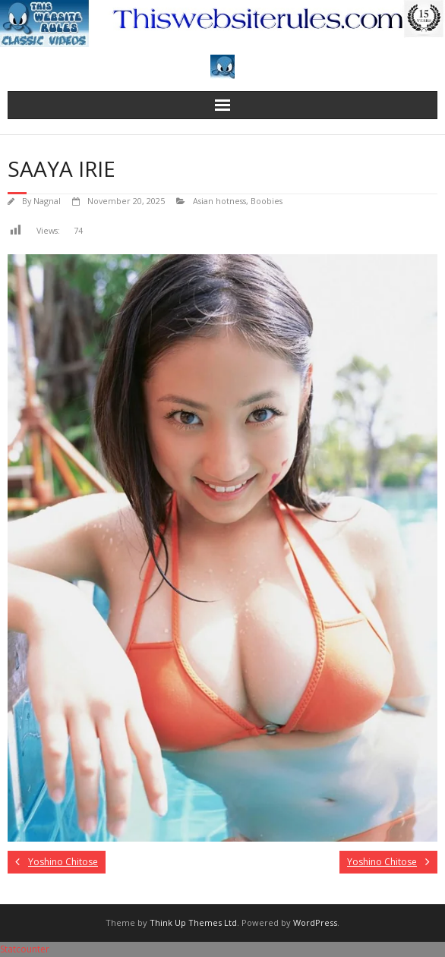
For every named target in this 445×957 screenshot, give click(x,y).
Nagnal (47, 200)
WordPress (315, 922)
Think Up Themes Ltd (193, 922)
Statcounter (24, 949)
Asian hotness (219, 200)
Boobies (266, 200)
